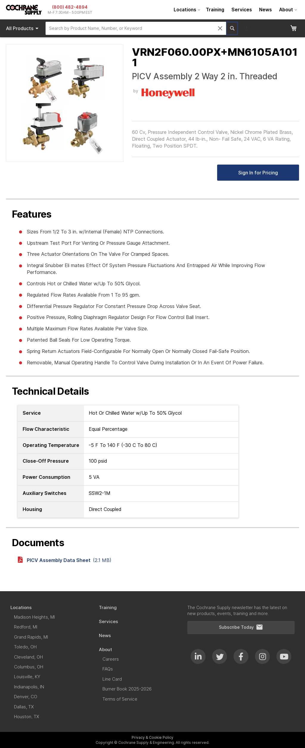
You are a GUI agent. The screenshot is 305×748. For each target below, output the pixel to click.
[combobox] (136, 28)
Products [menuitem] (23, 28)
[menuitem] (186, 9)
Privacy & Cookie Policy (152, 737)
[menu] (234, 9)
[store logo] (24, 9)
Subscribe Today (241, 627)
